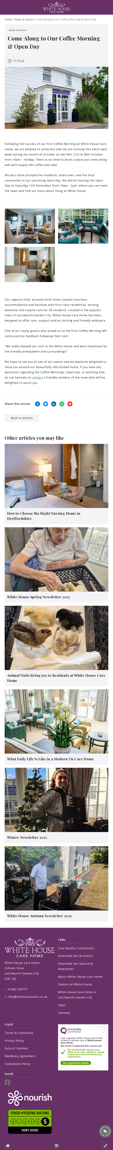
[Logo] (56, 7)
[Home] (8, 1146)
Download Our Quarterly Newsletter (75, 966)
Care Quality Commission (76, 948)
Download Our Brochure (75, 956)
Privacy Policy (14, 1040)
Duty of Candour (16, 1048)
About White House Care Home (80, 976)
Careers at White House (75, 984)
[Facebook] (7, 1084)
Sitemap (64, 1013)
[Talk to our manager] (105, 1131)
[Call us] (105, 1146)
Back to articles (22, 418)
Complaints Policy (17, 1064)
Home (8, 19)
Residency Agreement (20, 1056)
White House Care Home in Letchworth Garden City (77, 994)
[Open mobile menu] (56, 1146)
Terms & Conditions (19, 1033)
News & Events (24, 19)
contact (37, 377)
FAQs (61, 1005)
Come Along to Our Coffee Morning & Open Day (66, 19)
